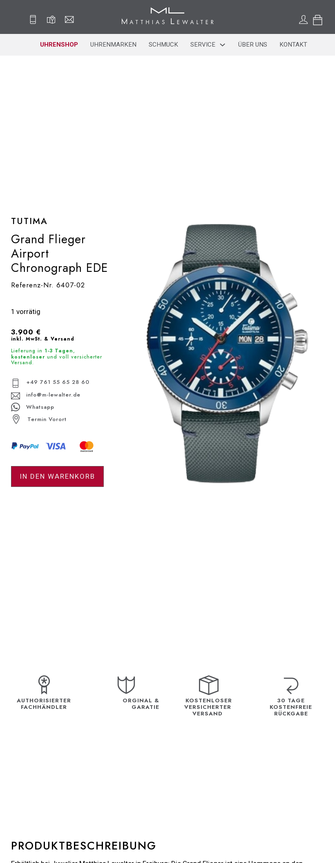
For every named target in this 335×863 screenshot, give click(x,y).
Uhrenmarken (113, 44)
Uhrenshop (59, 44)
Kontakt (293, 44)
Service (202, 44)
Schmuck (163, 44)
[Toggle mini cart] (318, 20)
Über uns (252, 44)
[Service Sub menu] (222, 45)
